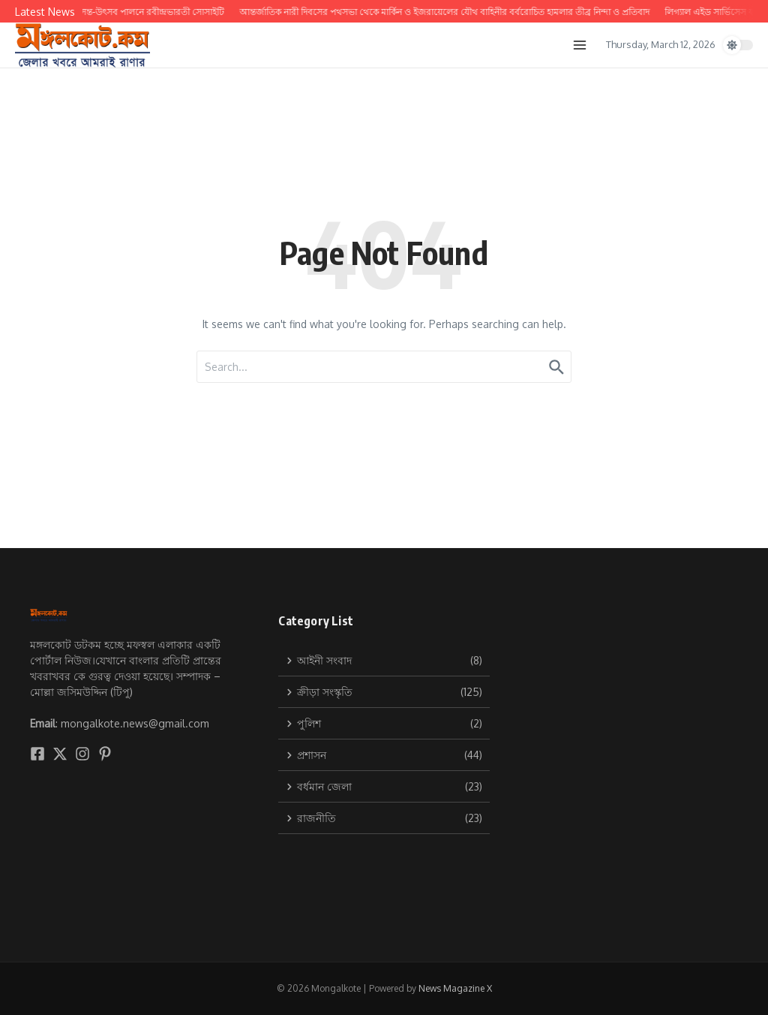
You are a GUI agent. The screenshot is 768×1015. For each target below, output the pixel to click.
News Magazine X (455, 988)
